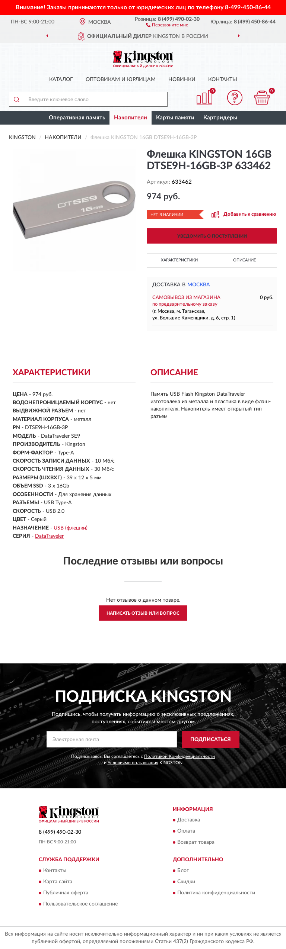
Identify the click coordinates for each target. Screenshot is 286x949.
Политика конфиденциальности (216, 892)
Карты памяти (175, 117)
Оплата (186, 831)
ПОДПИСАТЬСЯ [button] (210, 739)
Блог (183, 870)
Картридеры (220, 117)
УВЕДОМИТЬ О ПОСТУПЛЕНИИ (212, 236)
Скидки (186, 881)
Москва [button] (198, 284)
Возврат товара (195, 842)
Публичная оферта (65, 892)
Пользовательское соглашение (80, 904)
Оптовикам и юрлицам (121, 79)
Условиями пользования (133, 762)
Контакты (222, 79)
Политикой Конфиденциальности (179, 756)
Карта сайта (57, 881)
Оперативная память (77, 117)
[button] (167, 24)
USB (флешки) (71, 528)
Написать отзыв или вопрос (143, 613)
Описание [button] (244, 260)
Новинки (182, 79)
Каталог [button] (61, 79)
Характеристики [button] (179, 260)
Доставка (188, 820)
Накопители (130, 117)
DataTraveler (49, 536)
